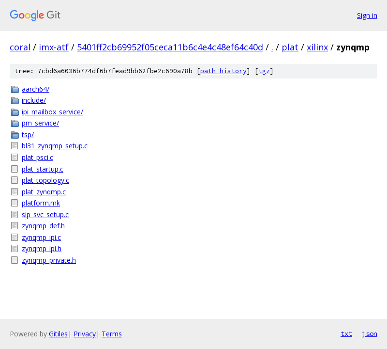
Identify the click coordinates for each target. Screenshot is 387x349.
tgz (264, 71)
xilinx (317, 47)
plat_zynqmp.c (44, 191)
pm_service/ (40, 122)
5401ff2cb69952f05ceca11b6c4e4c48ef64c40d (170, 47)
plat (290, 47)
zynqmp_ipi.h (41, 248)
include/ (34, 100)
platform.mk (41, 202)
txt (346, 333)
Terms (112, 333)
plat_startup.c (42, 169)
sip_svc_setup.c (45, 214)
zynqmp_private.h (49, 260)
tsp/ (28, 134)
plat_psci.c (37, 157)
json (369, 333)
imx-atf (54, 47)
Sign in (367, 15)
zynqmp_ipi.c (41, 237)
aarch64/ (35, 89)
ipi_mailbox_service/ (52, 111)
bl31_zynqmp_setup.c (55, 145)
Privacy (85, 333)
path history (223, 71)
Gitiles (58, 333)
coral (20, 47)
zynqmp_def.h (43, 225)
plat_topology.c (45, 180)
